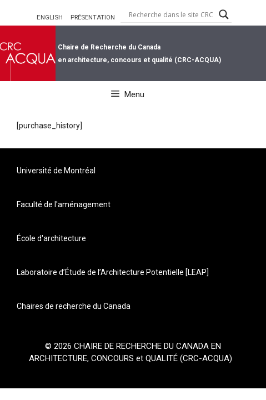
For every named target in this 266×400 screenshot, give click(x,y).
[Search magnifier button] (224, 14)
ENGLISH (50, 17)
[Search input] (171, 14)
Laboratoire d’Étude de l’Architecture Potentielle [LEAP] (113, 272)
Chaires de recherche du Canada (74, 306)
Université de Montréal (56, 170)
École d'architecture (51, 238)
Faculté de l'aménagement (64, 204)
